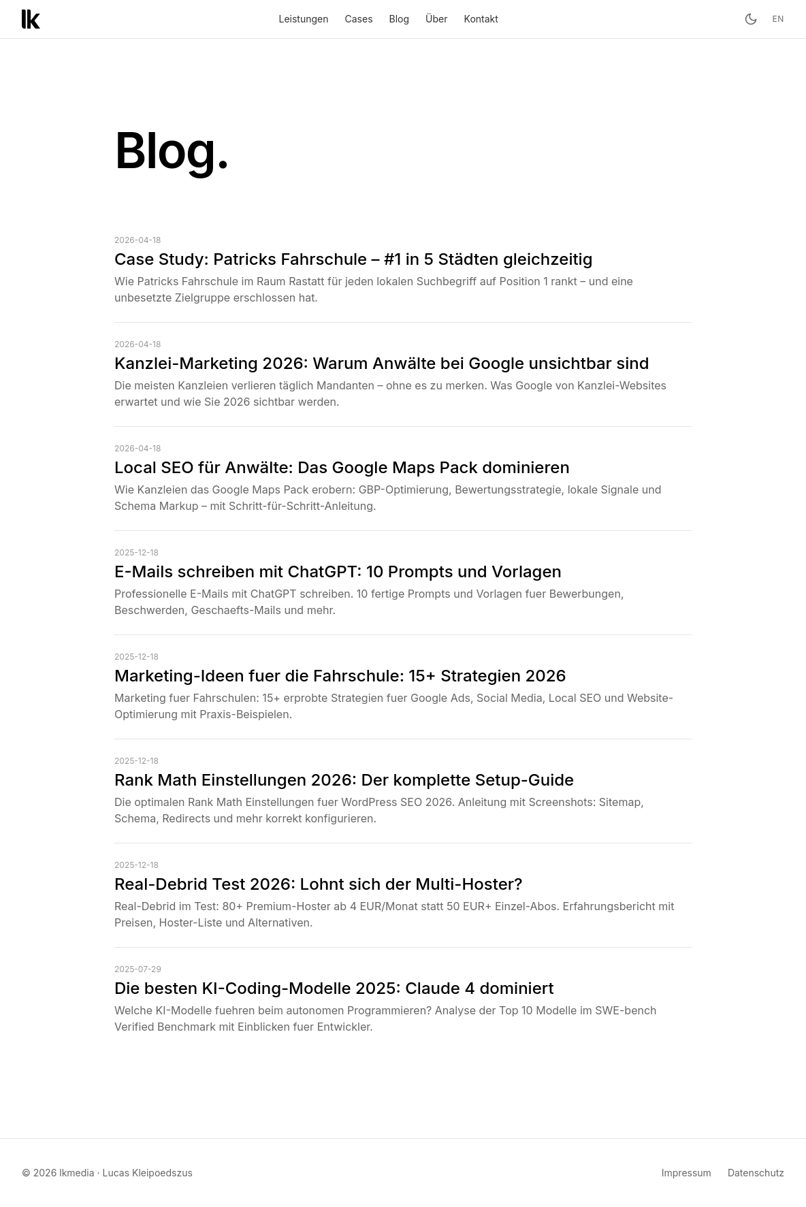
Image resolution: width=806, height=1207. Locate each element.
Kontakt (481, 19)
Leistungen (304, 19)
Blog (399, 19)
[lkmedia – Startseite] (31, 19)
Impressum (686, 1172)
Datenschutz (756, 1172)
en (778, 19)
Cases (359, 19)
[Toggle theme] (750, 19)
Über (436, 19)
